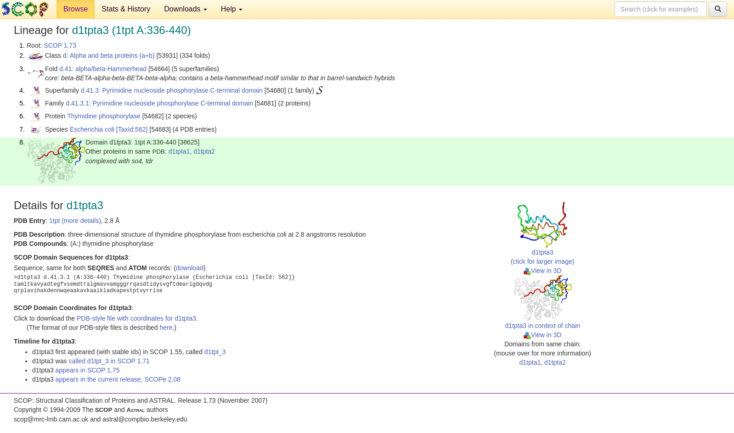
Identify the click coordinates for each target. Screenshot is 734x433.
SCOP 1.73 (60, 45)
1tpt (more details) (75, 220)
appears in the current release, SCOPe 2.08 (118, 379)
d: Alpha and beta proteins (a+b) (109, 55)
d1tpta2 (204, 151)
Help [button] (232, 9)
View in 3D (543, 270)
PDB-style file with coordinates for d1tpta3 (136, 318)
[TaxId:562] (132, 129)
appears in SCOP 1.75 (88, 370)
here (165, 327)
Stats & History (126, 9)
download (189, 268)
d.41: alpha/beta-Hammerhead (103, 68)
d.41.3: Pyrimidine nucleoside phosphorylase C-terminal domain (172, 90)
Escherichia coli (92, 129)
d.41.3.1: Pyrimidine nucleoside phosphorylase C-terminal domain (159, 103)
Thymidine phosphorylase (104, 116)
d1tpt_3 (215, 351)
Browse (75, 9)
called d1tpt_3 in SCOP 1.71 (108, 361)
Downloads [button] (185, 9)
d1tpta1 (179, 151)
